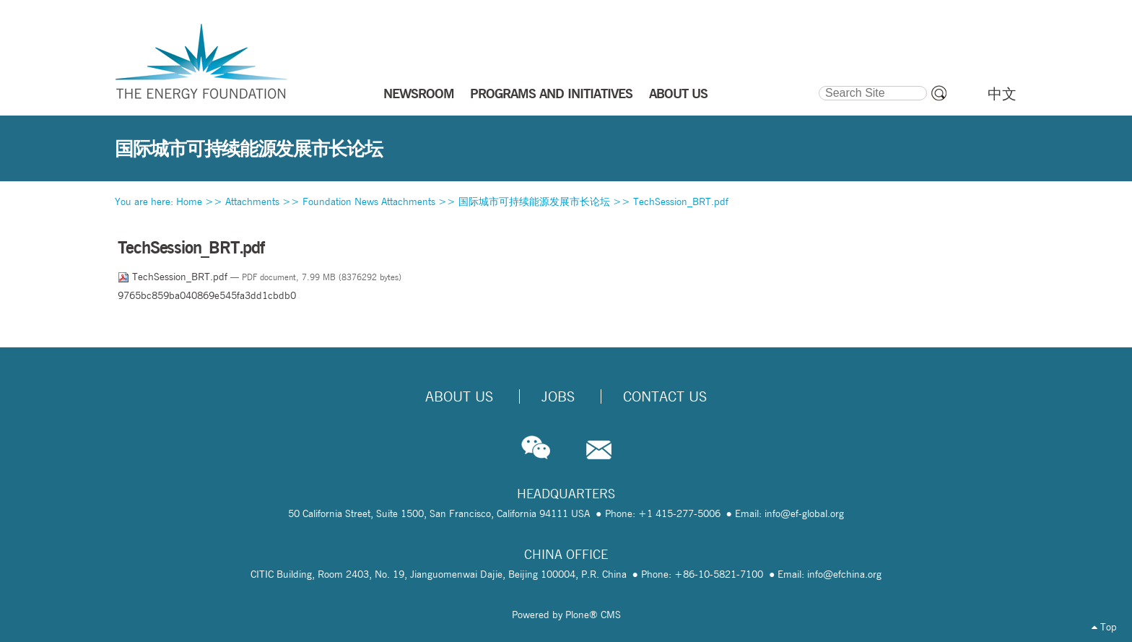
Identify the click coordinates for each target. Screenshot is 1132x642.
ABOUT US (678, 93)
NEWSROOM (418, 93)
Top (1104, 626)
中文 (1002, 94)
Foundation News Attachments (368, 201)
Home (189, 201)
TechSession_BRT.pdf (680, 201)
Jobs (558, 396)
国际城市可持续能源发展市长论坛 (534, 201)
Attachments (252, 201)
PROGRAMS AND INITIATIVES (551, 93)
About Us (459, 396)
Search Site (817, 83)
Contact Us (665, 396)
